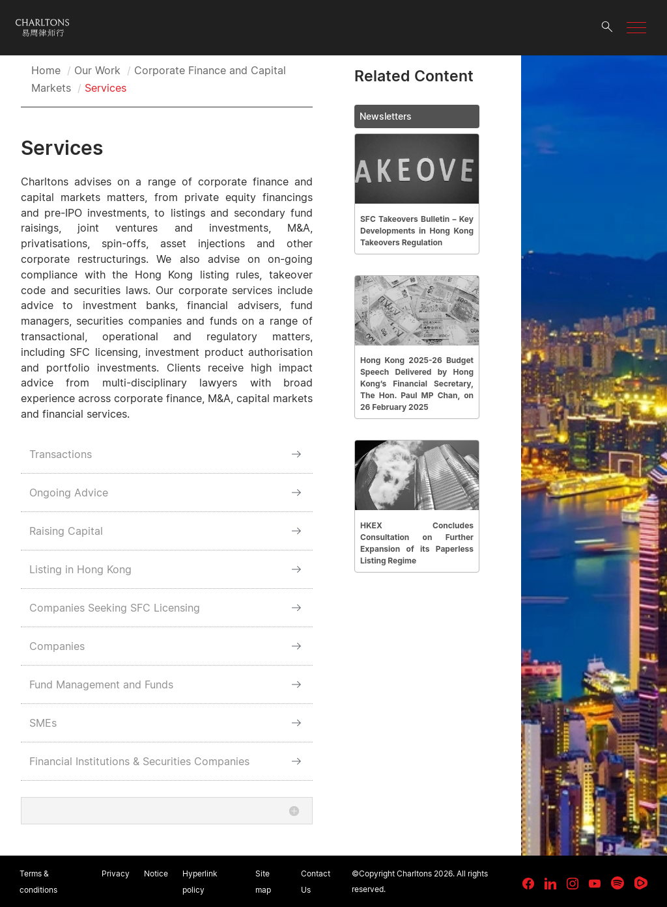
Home (46, 70)
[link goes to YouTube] (595, 883)
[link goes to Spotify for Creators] (617, 882)
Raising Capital (66, 530)
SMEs (43, 722)
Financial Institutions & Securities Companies (139, 761)
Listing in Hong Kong (80, 569)
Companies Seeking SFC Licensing (114, 607)
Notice (156, 873)
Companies (57, 646)
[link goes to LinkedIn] (550, 881)
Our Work (97, 70)
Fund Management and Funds (101, 684)
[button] (636, 27)
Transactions (60, 454)
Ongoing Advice (68, 492)
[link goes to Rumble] (640, 882)
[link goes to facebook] (528, 883)
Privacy (116, 873)
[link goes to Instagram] (572, 883)
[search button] (607, 27)
